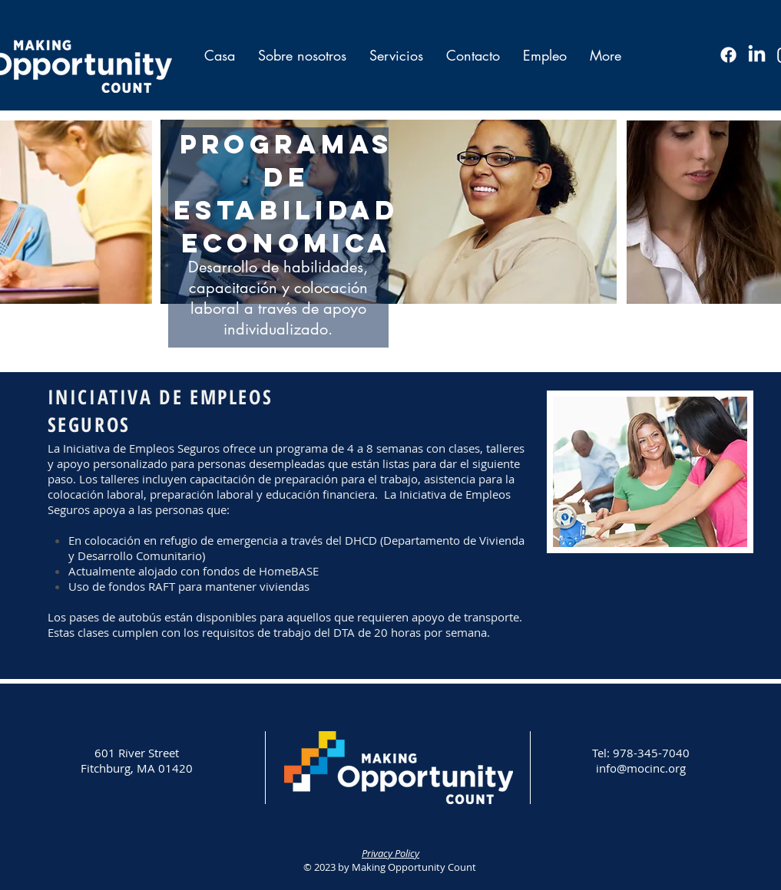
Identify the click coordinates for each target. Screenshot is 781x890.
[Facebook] (728, 54)
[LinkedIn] (756, 54)
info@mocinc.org (641, 768)
